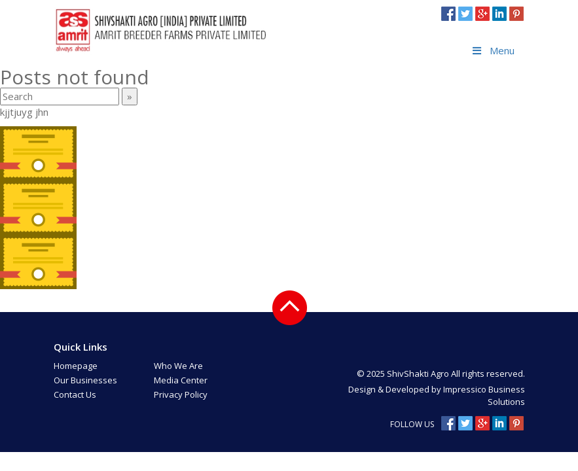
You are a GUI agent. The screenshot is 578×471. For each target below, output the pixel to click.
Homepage (76, 366)
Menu (493, 50)
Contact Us (75, 394)
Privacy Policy (181, 394)
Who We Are (178, 366)
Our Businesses (85, 380)
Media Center (181, 380)
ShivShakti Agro (419, 373)
